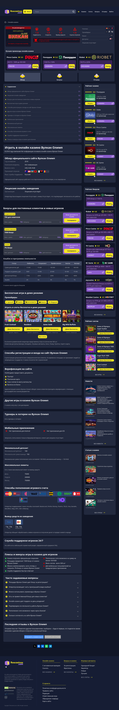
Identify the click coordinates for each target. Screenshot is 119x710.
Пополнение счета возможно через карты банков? (27, 611)
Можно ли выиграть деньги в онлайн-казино (105, 478)
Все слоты (42, 337)
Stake (98, 110)
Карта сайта (46, 701)
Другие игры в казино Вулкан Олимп (19, 111)
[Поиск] (73, 12)
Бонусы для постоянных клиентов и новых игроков (23, 99)
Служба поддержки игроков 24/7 (17, 135)
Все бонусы (99, 315)
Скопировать (71, 220)
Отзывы (104, 11)
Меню (27, 11)
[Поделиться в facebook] (38, 646)
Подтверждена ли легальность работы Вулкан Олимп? (28, 606)
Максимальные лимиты (14, 127)
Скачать (45, 668)
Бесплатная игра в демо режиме (17, 103)
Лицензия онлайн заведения (16, 95)
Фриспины (68, 668)
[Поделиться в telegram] (50, 646)
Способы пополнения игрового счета (19, 131)
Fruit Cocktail (10, 324)
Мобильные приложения (15, 119)
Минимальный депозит (14, 123)
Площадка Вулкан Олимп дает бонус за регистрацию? (28, 582)
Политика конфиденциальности (54, 688)
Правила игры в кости (103, 489)
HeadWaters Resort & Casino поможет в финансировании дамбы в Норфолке (105, 433)
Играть (35, 66)
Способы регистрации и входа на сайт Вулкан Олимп (24, 107)
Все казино (99, 180)
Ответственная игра (49, 696)
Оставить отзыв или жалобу (18, 44)
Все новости (100, 444)
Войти (111, 11)
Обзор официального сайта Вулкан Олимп (20, 91)
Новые (83, 671)
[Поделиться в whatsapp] (46, 646)
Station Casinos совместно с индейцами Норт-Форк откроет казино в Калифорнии (105, 388)
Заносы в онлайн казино (104, 455)
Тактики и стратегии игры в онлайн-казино (105, 500)
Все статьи (100, 513)
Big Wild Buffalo (69, 324)
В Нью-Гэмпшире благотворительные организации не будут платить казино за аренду (104, 411)
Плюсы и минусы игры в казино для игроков (21, 139)
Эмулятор (84, 668)
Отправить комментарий (34, 637)
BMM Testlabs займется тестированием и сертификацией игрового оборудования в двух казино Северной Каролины (105, 400)
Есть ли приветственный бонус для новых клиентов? (28, 597)
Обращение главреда (50, 698)
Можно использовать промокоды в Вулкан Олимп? (27, 592)
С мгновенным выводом (51, 665)
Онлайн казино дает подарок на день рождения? (26, 601)
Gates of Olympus (103, 338)
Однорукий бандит (88, 665)
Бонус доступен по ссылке (72, 216)
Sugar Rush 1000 (103, 356)
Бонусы (97, 11)
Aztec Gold (47, 324)
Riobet (82, 57)
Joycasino (90, 280)
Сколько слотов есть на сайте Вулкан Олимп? (25, 616)
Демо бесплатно (14, 329)
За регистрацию (70, 665)
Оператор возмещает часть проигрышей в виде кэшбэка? (30, 587)
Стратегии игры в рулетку (104, 466)
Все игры (99, 375)
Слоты (90, 11)
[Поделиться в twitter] (34, 646)
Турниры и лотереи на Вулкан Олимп (19, 115)
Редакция (45, 693)
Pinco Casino (12, 57)
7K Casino (100, 145)
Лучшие (84, 673)
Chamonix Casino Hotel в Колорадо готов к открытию (105, 420)
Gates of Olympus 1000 (105, 347)
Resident (27, 324)
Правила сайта (47, 691)
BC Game (100, 163)
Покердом (47, 57)
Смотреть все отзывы (53, 637)
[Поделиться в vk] (42, 646)
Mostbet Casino (92, 297)
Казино (83, 11)
